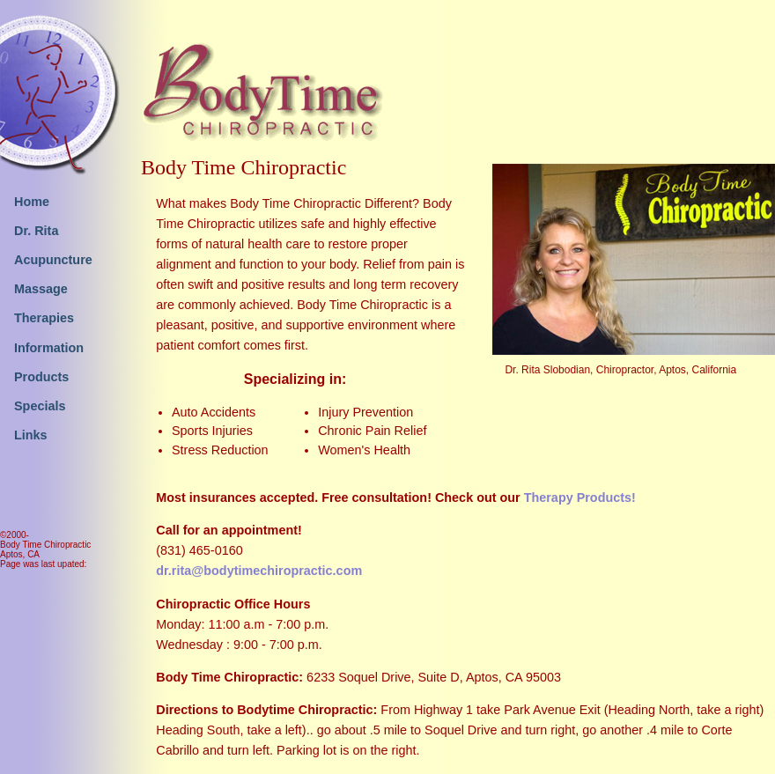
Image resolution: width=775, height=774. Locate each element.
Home (31, 202)
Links (31, 435)
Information (49, 348)
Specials (39, 406)
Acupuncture (53, 260)
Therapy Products (577, 497)
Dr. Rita (36, 231)
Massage (41, 289)
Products (41, 377)
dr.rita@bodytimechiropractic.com (259, 571)
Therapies (44, 318)
